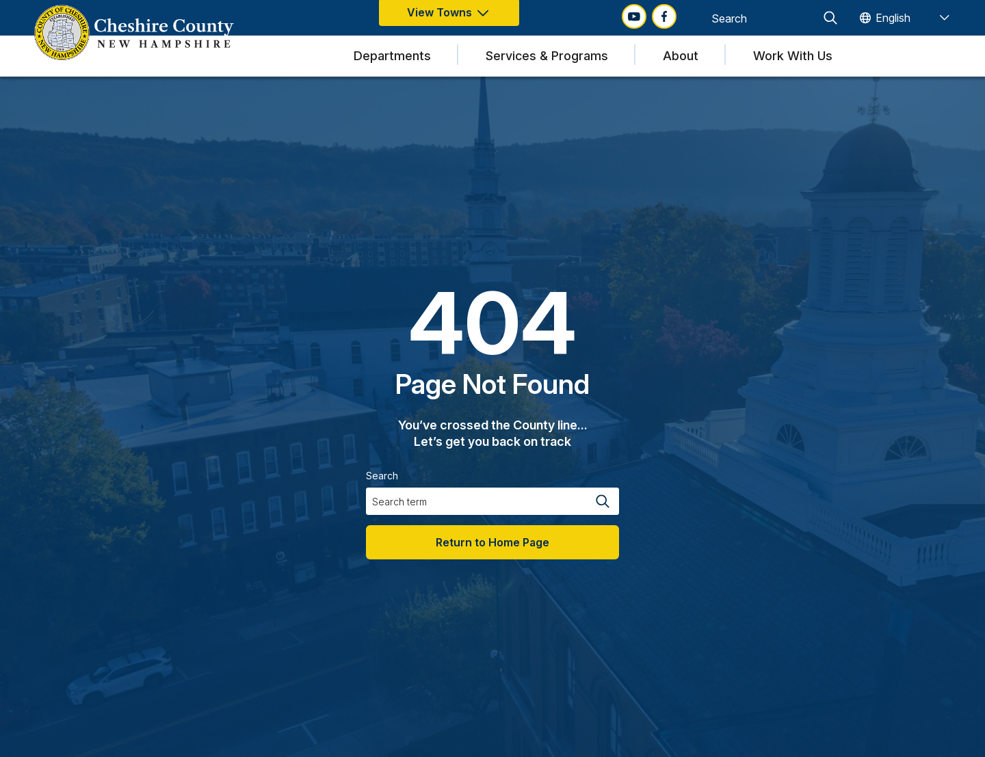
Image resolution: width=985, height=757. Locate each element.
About (680, 56)
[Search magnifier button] (830, 18)
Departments (392, 56)
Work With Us (792, 56)
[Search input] (762, 17)
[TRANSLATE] (903, 17)
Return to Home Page (492, 542)
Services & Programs (547, 56)
